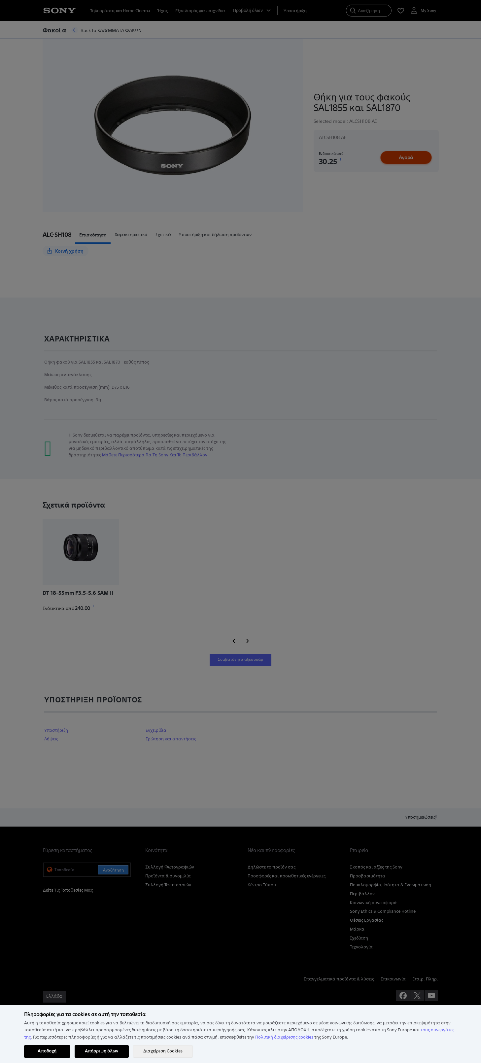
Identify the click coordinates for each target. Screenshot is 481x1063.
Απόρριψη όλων (102, 1051)
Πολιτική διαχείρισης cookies (284, 1037)
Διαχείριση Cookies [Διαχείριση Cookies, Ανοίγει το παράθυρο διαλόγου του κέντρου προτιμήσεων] (163, 1051)
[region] (240, 1034)
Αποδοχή (47, 1051)
